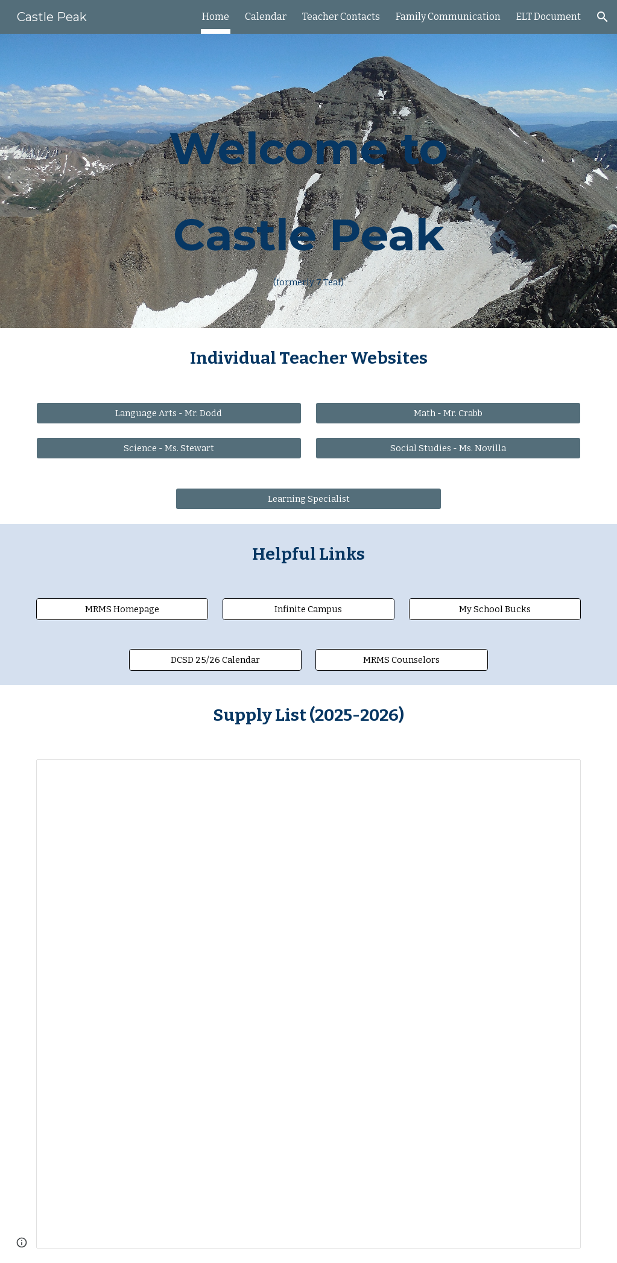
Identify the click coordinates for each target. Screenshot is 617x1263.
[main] (308, 181)
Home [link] (215, 16)
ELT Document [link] (548, 16)
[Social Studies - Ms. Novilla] (448, 448)
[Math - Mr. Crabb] (448, 413)
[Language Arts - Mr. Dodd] (169, 413)
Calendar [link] (265, 16)
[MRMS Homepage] (122, 609)
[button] (602, 16)
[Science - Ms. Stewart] (169, 448)
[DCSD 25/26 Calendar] (215, 660)
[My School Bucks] (495, 609)
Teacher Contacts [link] (341, 16)
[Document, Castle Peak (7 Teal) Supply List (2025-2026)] (308, 1004)
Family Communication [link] (448, 16)
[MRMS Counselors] (401, 660)
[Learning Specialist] (308, 499)
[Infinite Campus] (308, 609)
